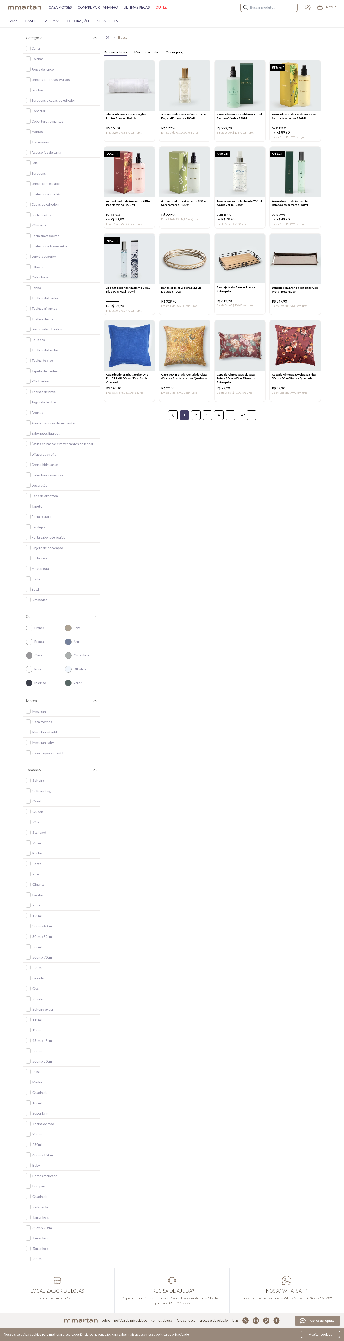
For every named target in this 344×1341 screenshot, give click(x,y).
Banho (31, 21)
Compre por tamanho (98, 7)
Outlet (162, 7)
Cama (13, 21)
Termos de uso (162, 1320)
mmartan (24, 7)
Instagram (256, 1320)
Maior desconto (146, 52)
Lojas (235, 1320)
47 (243, 420)
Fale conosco (186, 1320)
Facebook (276, 1320)
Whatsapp (245, 1320)
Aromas (52, 21)
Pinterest (266, 1320)
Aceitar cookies (320, 1334)
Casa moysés (60, 7)
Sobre (106, 1320)
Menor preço (175, 52)
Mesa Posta (107, 21)
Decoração (78, 21)
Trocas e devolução (214, 1320)
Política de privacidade (130, 1320)
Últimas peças (137, 7)
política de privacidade (172, 1334)
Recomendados (115, 52)
